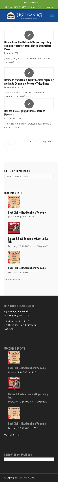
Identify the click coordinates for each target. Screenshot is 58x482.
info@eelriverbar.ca (45, 7)
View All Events (12, 279)
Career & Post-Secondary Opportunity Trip (28, 240)
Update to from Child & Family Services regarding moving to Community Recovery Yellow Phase (29, 81)
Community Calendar (30, 2)
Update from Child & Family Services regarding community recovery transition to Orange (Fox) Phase (27, 45)
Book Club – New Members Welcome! (27, 212)
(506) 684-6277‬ (20, 7)
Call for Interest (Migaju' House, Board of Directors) (24, 112)
